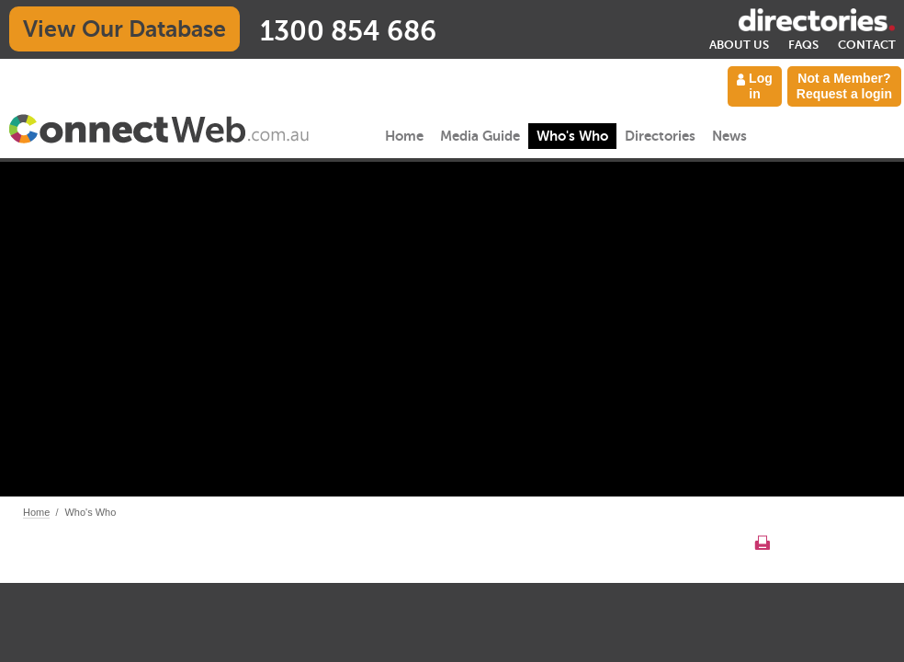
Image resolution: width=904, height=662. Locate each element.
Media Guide (480, 135)
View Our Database (124, 29)
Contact (867, 44)
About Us (739, 44)
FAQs (803, 44)
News (729, 135)
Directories (660, 135)
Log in (755, 86)
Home (404, 135)
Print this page (762, 542)
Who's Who (572, 135)
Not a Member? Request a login (844, 86)
